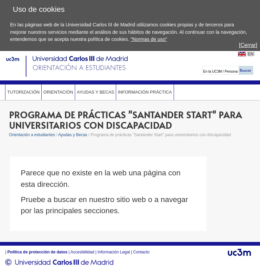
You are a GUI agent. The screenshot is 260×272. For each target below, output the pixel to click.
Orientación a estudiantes (32, 134)
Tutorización (23, 92)
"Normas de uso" (149, 39)
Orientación (58, 92)
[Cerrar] (248, 45)
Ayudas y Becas (95, 92)
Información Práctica (145, 92)
